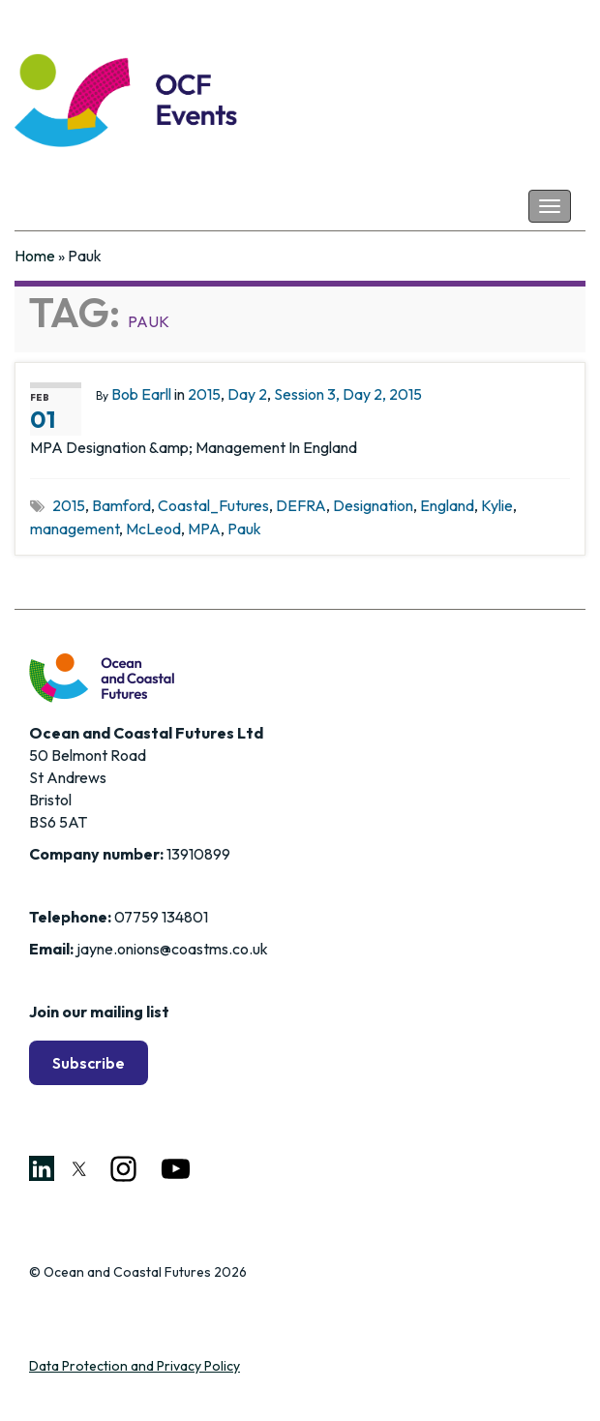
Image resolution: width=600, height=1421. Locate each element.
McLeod (153, 528)
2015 (204, 394)
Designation (373, 505)
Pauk (244, 528)
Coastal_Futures (213, 505)
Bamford (121, 505)
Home (35, 255)
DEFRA (301, 505)
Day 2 (247, 394)
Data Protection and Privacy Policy (134, 1366)
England (447, 505)
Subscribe (88, 1063)
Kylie (497, 505)
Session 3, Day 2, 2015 (348, 394)
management (74, 528)
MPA (204, 528)
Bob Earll (141, 394)
